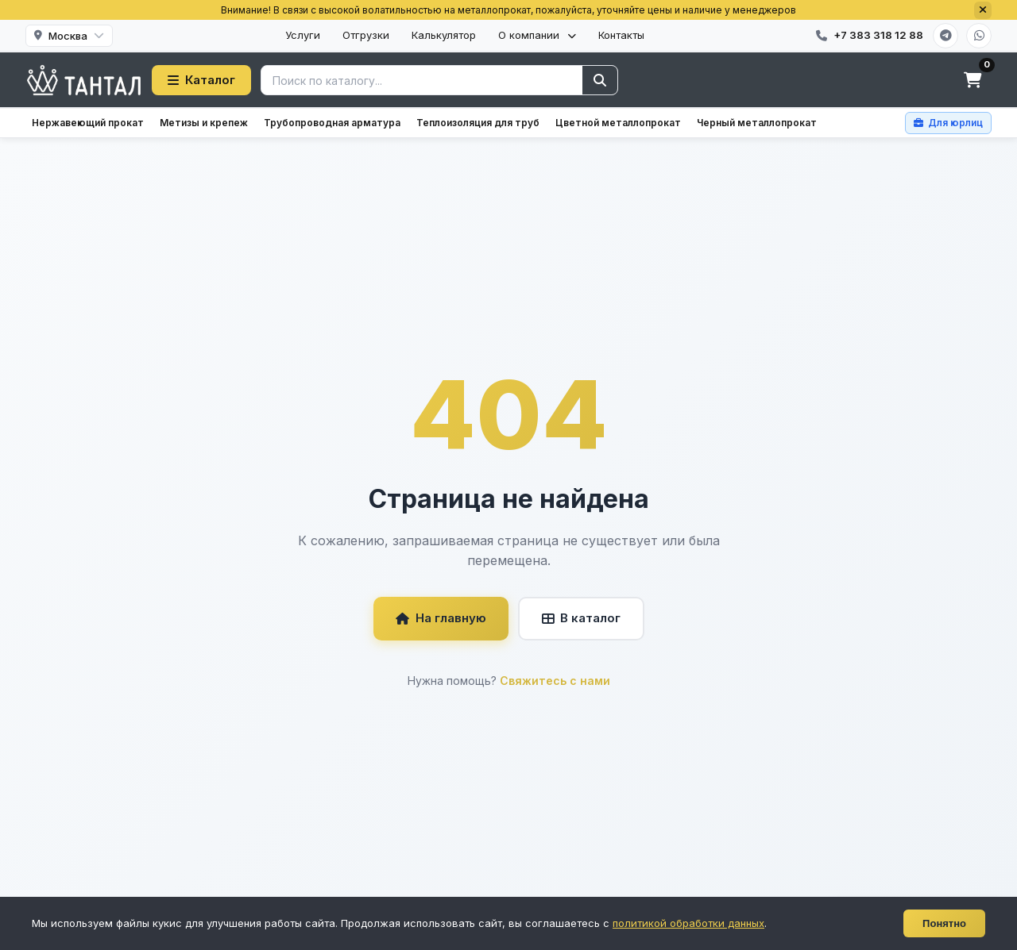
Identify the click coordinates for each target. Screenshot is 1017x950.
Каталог (201, 79)
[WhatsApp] (979, 35)
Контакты (621, 35)
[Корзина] (972, 80)
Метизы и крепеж (204, 123)
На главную (441, 617)
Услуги (302, 35)
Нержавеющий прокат (88, 123)
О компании (537, 35)
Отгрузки (365, 35)
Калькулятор (444, 35)
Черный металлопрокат (757, 123)
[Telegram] (945, 35)
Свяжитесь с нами (555, 680)
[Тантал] (83, 80)
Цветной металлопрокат (618, 123)
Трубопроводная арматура (332, 123)
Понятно (944, 923)
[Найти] (599, 80)
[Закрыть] (983, 10)
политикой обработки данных (688, 923)
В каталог (581, 617)
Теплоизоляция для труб (477, 123)
